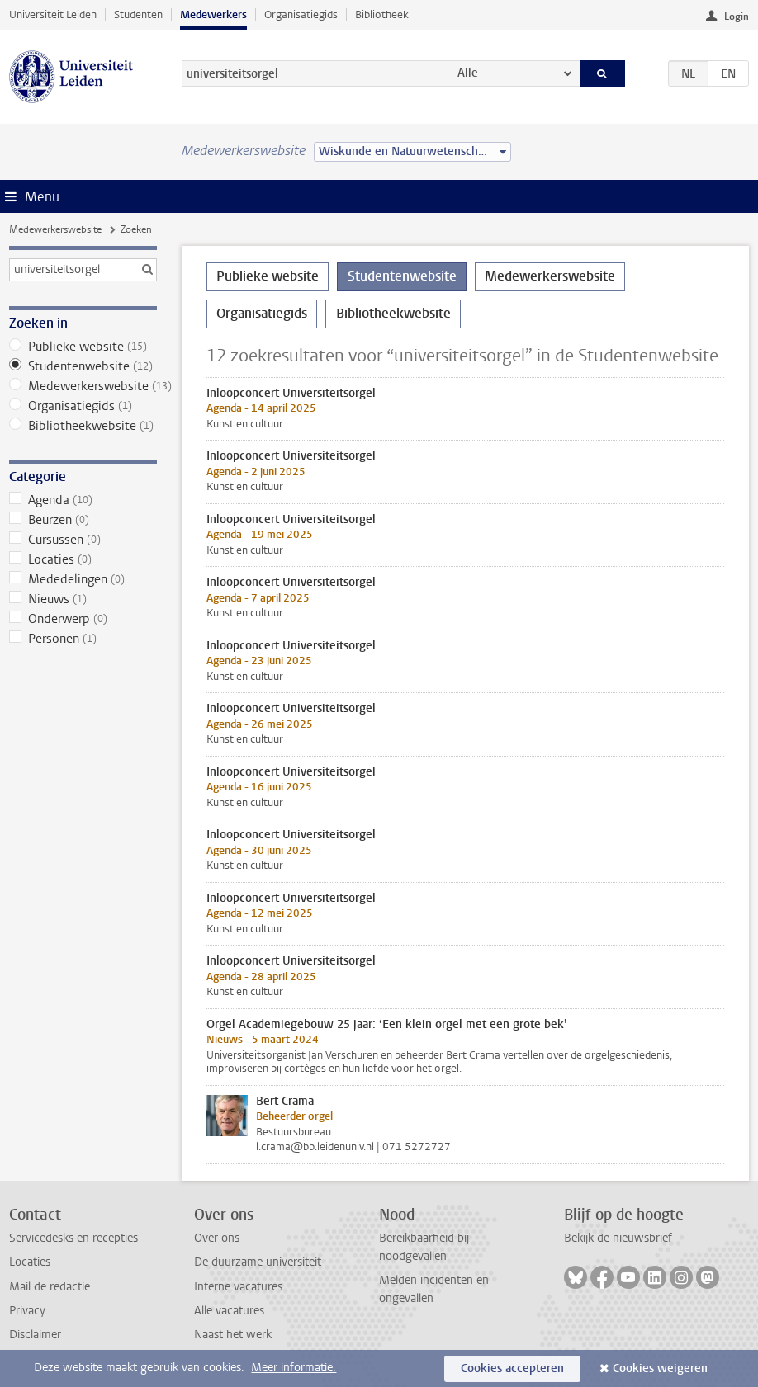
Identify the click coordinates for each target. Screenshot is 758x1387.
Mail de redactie (49, 1287)
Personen (82, 639)
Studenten (138, 14)
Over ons (216, 1238)
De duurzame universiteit (257, 1262)
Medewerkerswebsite (55, 229)
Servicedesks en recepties (73, 1238)
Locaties (82, 559)
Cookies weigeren (660, 1368)
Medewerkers (213, 14)
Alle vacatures (229, 1311)
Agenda (82, 500)
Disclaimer (35, 1334)
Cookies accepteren (512, 1368)
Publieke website (82, 346)
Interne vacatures (238, 1287)
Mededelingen (82, 579)
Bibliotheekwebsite (82, 426)
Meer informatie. (293, 1367)
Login (736, 16)
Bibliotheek (382, 14)
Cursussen (82, 540)
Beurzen (82, 520)
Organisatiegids (301, 14)
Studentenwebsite (82, 366)
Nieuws (82, 599)
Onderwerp (82, 619)
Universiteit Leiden (53, 14)
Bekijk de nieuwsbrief (618, 1238)
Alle (467, 73)
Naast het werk (233, 1334)
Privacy (27, 1311)
